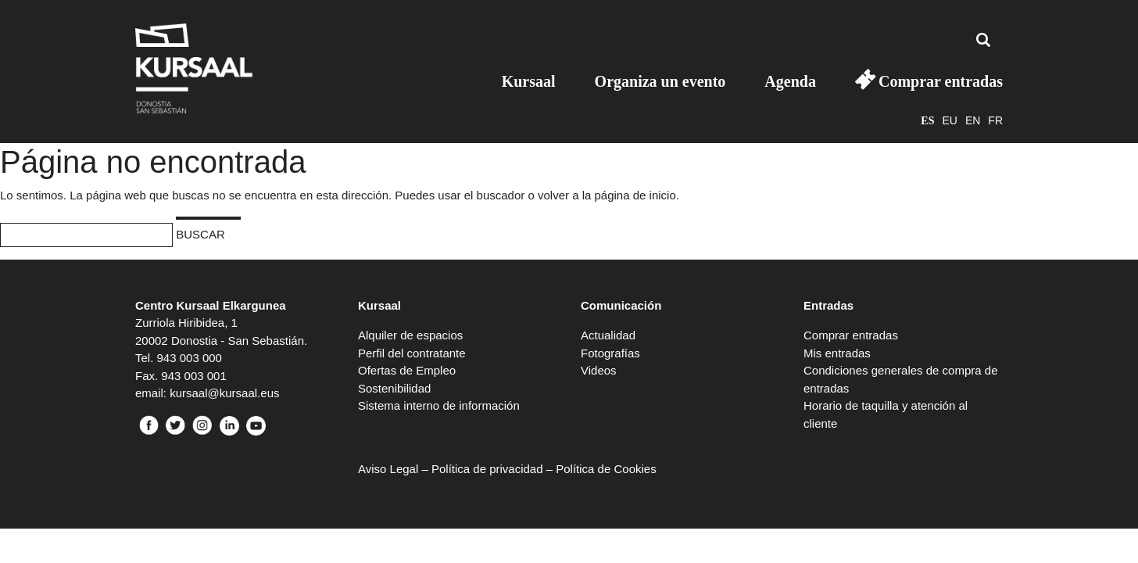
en (972, 120)
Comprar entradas (941, 81)
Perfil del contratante (412, 353)
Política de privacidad (487, 468)
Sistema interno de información (439, 405)
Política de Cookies (606, 468)
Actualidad (608, 335)
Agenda (790, 81)
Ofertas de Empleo (407, 370)
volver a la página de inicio (607, 195)
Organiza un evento (660, 81)
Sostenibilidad (394, 388)
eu (949, 120)
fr (995, 120)
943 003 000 (189, 357)
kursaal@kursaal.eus (224, 393)
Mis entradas (837, 353)
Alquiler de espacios (410, 335)
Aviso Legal (388, 468)
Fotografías (610, 353)
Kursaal (529, 81)
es (927, 121)
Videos (599, 370)
